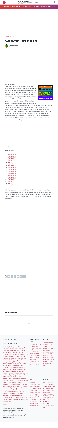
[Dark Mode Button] (54, 2)
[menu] (4, 2)
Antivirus (46, 344)
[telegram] (18, 276)
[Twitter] (3, 340)
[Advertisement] (29, 22)
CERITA (52, 352)
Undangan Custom (8, 397)
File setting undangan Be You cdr (14, 375)
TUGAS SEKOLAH (48, 394)
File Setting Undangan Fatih (20, 354)
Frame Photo (34, 384)
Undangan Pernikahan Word (14, 399)
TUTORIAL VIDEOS (48, 396)
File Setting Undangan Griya (11, 356)
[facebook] (8, 276)
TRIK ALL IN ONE (48, 384)
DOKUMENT (47, 357)
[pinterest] (21, 276)
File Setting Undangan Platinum (15, 363)
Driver (51, 361)
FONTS (32, 383)
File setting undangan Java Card (12, 380)
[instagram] (12, 340)
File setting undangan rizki (13, 388)
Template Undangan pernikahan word (13, 395)
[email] (24, 276)
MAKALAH (37, 392)
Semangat (38, 401)
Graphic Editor (37, 388)
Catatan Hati (47, 354)
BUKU (45, 350)
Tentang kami (47, 397)
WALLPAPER (46, 403)
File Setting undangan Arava (15, 369)
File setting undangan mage (17, 384)
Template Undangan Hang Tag (15, 391)
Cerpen (53, 354)
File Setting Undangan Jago (11, 360)
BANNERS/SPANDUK (49, 348)
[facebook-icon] (6, 340)
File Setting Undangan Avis (10, 347)
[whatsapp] (15, 276)
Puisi (35, 397)
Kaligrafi (32, 390)
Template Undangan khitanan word (13, 393)
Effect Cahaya (47, 363)
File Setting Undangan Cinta (15, 350)
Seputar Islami (34, 403)
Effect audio (12, 154)
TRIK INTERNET (48, 386)
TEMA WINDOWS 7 (48, 383)
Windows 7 (46, 405)
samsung (36, 405)
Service (32, 405)
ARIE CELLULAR (23, 1)
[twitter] (12, 276)
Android (45, 342)
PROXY (32, 394)
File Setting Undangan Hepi (18, 358)
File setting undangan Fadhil (20, 378)
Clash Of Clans (47, 355)
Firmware (36, 383)
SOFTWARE (33, 399)
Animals (50, 342)
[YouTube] (15, 340)
